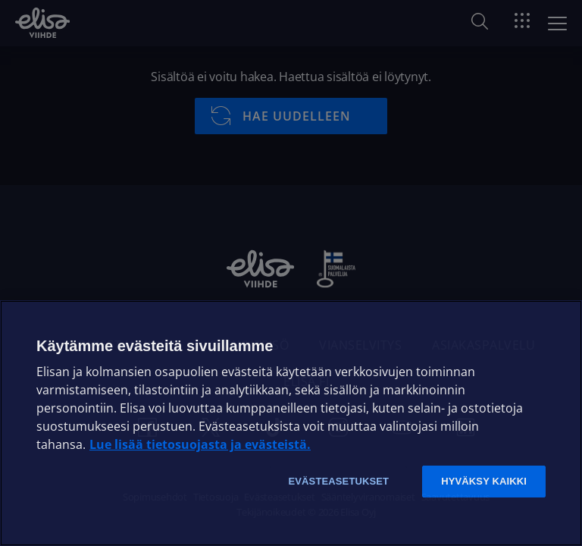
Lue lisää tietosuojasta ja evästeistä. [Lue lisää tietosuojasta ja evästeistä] (200, 444)
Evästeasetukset (338, 481)
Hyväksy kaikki (484, 481)
